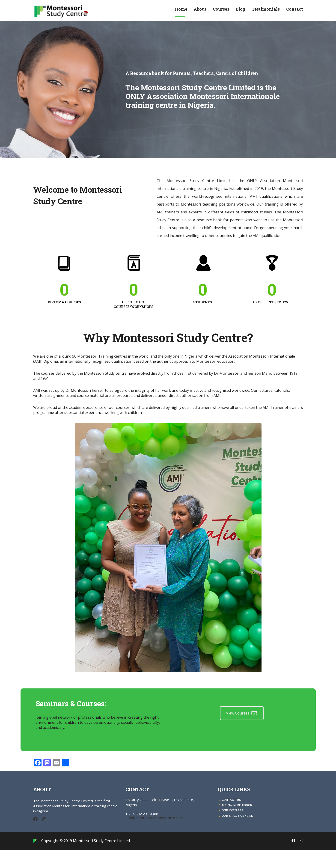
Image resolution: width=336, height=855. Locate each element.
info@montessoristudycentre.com (149, 823)
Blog (240, 10)
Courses (221, 10)
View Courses (241, 717)
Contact (294, 10)
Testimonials (266, 10)
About (200, 10)
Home (181, 10)
